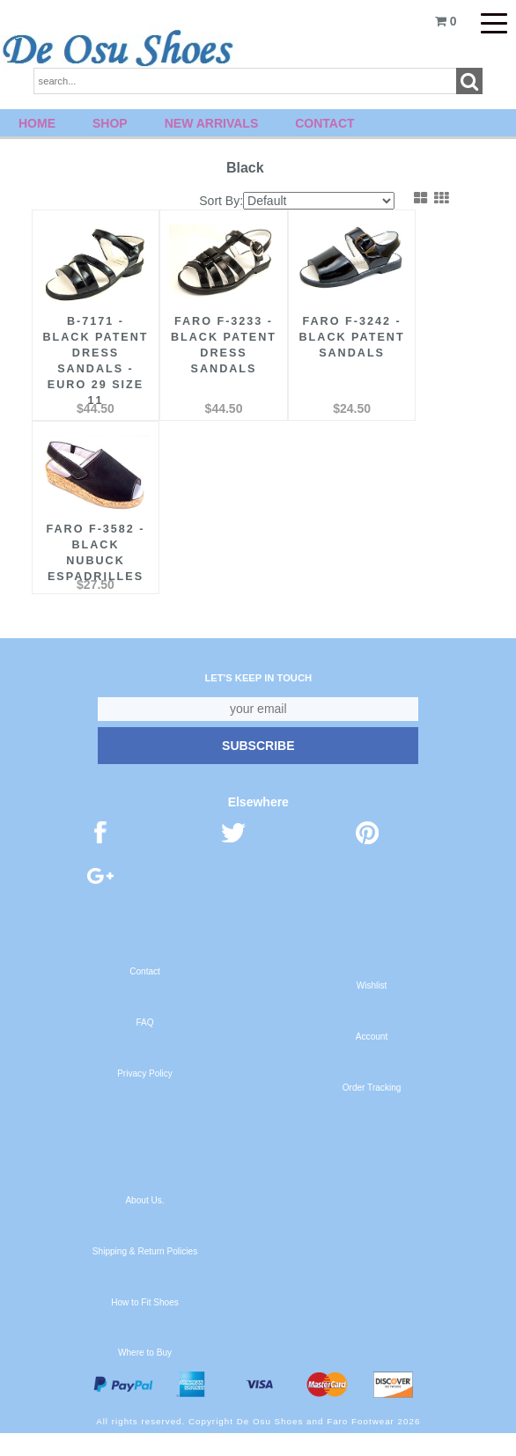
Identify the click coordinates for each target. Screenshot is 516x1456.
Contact (324, 123)
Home (36, 123)
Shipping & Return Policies (144, 1274)
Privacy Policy (145, 1096)
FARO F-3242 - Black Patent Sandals (351, 333)
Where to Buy (145, 1375)
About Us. (144, 1223)
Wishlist (372, 1008)
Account (371, 1059)
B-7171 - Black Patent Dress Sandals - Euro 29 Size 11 (95, 356)
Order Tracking (372, 1110)
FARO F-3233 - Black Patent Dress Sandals (223, 341)
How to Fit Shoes (145, 1325)
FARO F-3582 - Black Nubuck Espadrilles (95, 560)
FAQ (144, 1045)
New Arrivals (212, 123)
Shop (110, 123)
